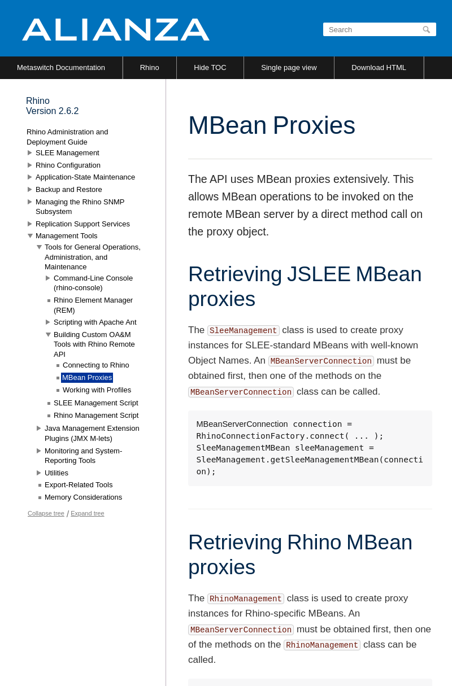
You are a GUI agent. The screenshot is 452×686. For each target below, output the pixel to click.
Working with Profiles (97, 390)
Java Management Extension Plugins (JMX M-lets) (92, 433)
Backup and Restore (69, 189)
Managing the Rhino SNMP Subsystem (80, 207)
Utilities (56, 473)
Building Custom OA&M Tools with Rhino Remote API (94, 344)
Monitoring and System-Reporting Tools (83, 456)
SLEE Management (67, 152)
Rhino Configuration (68, 165)
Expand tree (87, 513)
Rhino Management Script (96, 415)
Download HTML (378, 67)
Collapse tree (46, 513)
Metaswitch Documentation (61, 67)
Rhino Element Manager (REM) (93, 305)
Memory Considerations (83, 497)
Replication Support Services (83, 224)
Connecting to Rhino (96, 365)
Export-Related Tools (78, 484)
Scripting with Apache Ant (95, 322)
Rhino (149, 67)
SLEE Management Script (96, 403)
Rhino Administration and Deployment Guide (67, 137)
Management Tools (67, 235)
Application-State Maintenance (85, 177)
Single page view (288, 67)
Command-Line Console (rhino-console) (93, 283)
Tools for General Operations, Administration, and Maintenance (93, 257)
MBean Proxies (87, 377)
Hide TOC (210, 67)
